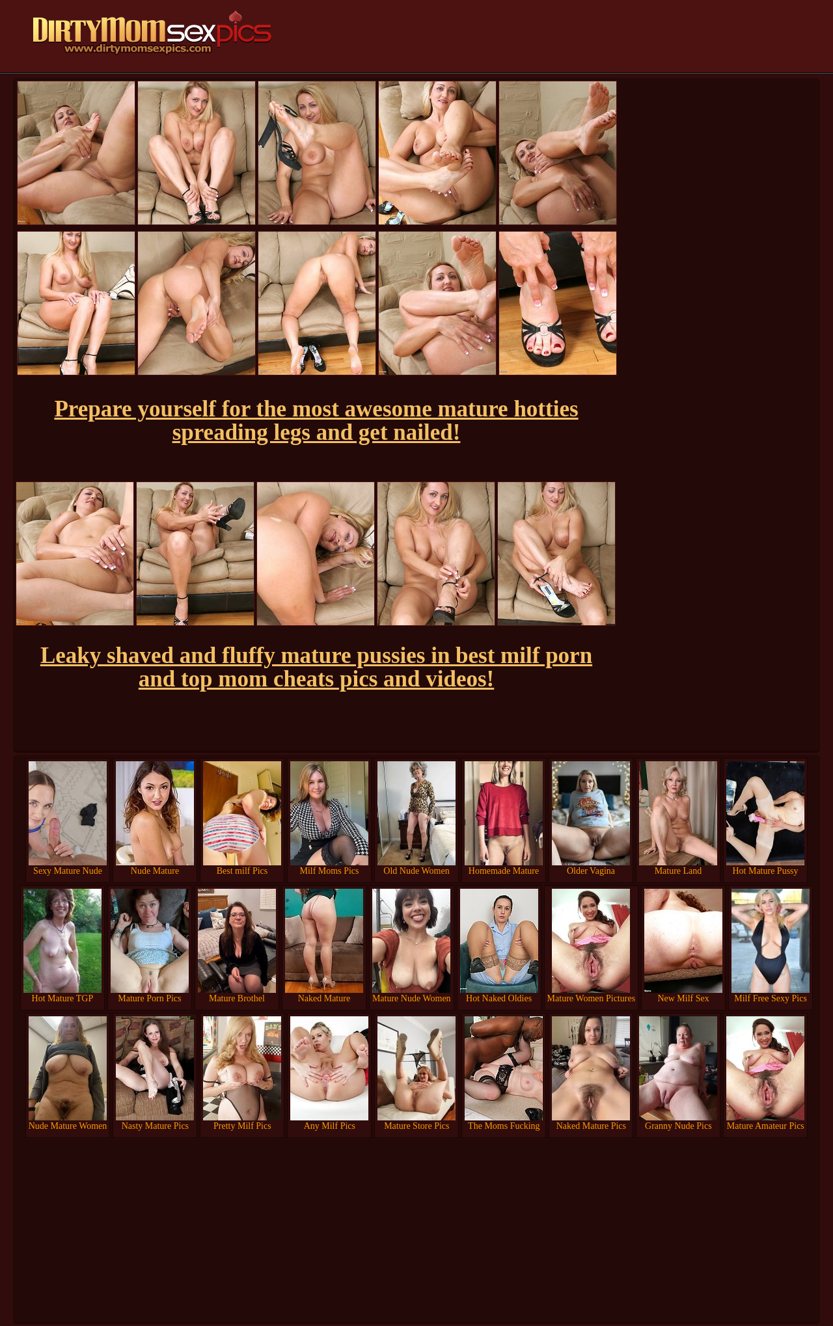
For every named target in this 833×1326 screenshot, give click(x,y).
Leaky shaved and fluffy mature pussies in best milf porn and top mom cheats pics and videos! (316, 667)
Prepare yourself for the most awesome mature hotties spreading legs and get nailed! (316, 420)
